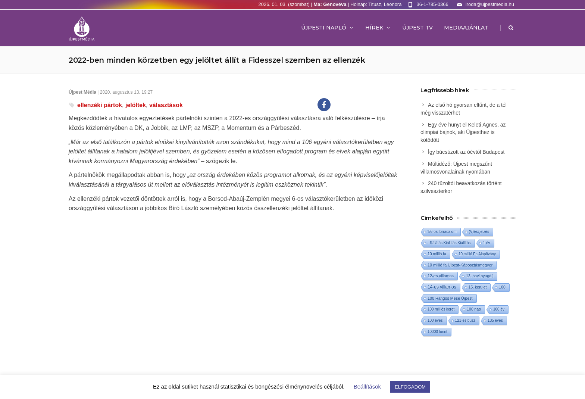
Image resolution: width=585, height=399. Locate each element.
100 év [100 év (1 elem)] (498, 309)
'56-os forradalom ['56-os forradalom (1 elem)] (442, 232)
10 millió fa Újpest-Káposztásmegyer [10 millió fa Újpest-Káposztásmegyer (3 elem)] (460, 265)
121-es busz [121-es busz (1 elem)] (465, 320)
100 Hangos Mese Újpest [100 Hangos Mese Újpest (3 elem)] (450, 298)
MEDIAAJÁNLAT (466, 27)
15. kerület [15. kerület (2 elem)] (478, 287)
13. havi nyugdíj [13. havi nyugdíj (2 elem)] (479, 276)
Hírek (378, 27)
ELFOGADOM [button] (410, 387)
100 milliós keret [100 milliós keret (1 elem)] (441, 309)
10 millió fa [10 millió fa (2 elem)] (437, 254)
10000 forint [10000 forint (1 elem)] (437, 332)
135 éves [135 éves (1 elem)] (495, 320)
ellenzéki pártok (99, 105)
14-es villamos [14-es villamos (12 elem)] (442, 287)
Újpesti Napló (327, 27)
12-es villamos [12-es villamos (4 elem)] (441, 276)
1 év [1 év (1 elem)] (486, 243)
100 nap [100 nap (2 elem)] (474, 309)
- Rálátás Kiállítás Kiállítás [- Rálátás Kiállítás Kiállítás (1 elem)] (449, 243)
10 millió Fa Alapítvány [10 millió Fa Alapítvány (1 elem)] (477, 254)
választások (166, 105)
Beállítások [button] (367, 386)
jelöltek (135, 105)
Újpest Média (82, 92)
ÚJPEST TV (417, 27)
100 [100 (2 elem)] (502, 287)
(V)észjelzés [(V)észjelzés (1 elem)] (479, 232)
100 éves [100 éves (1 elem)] (435, 320)
